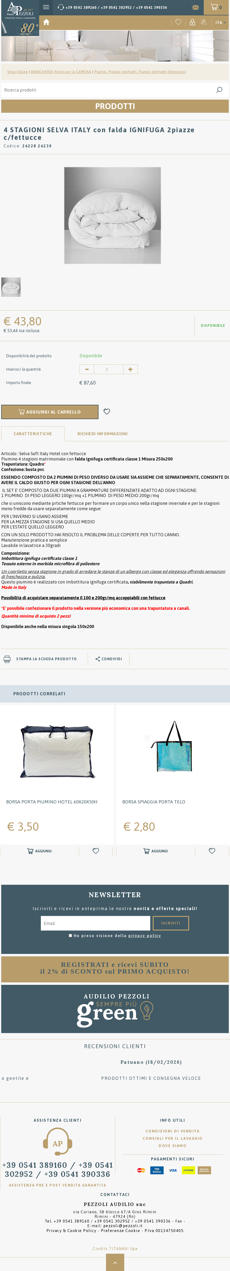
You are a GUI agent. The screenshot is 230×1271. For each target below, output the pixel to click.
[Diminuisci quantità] (87, 369)
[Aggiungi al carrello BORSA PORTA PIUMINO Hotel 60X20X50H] (39, 851)
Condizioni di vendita (173, 1131)
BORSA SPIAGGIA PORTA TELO (153, 801)
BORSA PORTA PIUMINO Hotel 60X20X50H (51, 801)
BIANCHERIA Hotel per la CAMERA (61, 72)
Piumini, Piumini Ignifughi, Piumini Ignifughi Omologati (140, 72)
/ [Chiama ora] (57, 1169)
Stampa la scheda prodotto (46, 659)
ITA (219, 22)
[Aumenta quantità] (130, 369)
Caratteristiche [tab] (33, 434)
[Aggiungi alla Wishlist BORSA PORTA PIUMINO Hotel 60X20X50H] (96, 851)
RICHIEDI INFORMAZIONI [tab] (103, 434)
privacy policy (144, 935)
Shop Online (17, 72)
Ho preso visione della (117, 935)
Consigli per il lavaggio (173, 1138)
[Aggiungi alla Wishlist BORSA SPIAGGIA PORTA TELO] (212, 851)
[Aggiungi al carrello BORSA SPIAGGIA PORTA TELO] (155, 851)
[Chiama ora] (112, 7)
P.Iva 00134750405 (164, 1230)
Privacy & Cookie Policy (71, 1230)
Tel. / (108, 1221)
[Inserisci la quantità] (108, 369)
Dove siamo (172, 1146)
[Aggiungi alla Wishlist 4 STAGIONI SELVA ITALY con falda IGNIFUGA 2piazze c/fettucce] (106, 412)
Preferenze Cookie (120, 1230)
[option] (112, 215)
